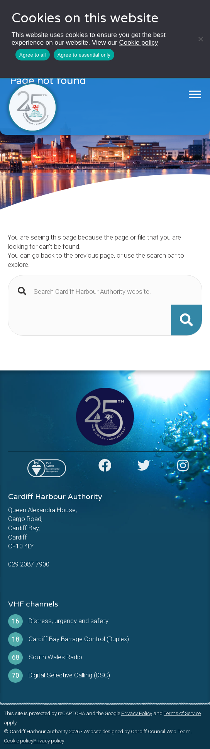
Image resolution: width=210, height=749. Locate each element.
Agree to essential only (84, 55)
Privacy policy (48, 741)
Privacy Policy (136, 713)
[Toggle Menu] (195, 94)
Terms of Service (182, 713)
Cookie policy (138, 42)
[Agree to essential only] (200, 39)
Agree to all (32, 55)
